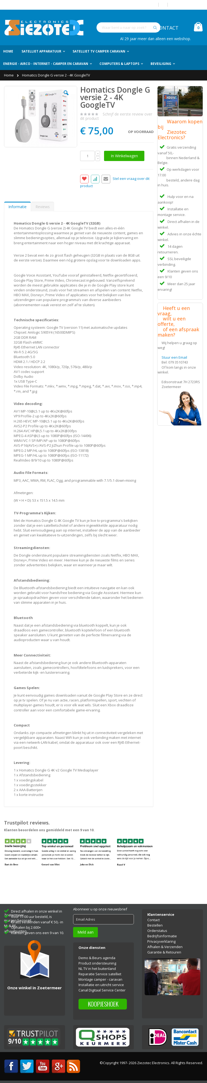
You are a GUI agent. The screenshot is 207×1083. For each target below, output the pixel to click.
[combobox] (128, 27)
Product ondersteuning (97, 963)
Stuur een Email (174, 357)
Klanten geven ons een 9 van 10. (37, 932)
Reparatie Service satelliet (99, 974)
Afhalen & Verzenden (165, 946)
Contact (153, 919)
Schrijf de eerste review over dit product (116, 116)
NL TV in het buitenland (97, 968)
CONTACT (167, 28)
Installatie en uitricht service (101, 984)
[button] (66, 97)
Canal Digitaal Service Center (102, 990)
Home (9, 75)
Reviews (42, 206)
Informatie (17, 206)
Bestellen (155, 925)
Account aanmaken (187, 5)
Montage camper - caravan (100, 979)
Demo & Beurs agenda (96, 957)
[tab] (17, 206)
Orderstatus (157, 930)
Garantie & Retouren (164, 952)
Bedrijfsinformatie (162, 936)
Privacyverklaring (161, 941)
